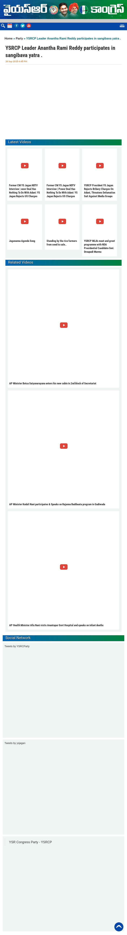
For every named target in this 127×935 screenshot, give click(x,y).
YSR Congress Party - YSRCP (30, 842)
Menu (122, 26)
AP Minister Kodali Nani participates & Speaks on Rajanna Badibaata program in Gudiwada (57, 504)
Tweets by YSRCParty (17, 646)
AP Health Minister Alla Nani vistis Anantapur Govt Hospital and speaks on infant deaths (56, 625)
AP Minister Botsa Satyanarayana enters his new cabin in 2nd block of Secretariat (52, 383)
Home (8, 38)
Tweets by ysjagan (15, 743)
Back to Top (118, 926)
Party (19, 38)
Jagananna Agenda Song (22, 241)
